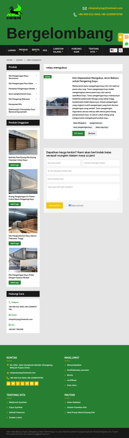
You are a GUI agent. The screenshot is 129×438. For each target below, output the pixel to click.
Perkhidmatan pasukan (78, 370)
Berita (35, 50)
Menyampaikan (74, 365)
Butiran (91, 133)
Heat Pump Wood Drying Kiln (81, 412)
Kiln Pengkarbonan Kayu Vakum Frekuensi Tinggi (23, 237)
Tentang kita (94, 50)
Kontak (12, 357)
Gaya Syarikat (15, 407)
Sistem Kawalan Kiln (77, 407)
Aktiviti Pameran (17, 412)
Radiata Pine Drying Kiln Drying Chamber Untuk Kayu (22, 158)
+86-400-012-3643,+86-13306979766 (100, 14)
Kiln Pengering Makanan (19, 99)
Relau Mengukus (79, 123)
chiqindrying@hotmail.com (105, 8)
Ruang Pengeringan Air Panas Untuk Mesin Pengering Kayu (22, 197)
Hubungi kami (77, 50)
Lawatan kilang (58, 50)
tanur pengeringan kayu (82, 127)
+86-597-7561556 (16, 329)
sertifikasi (71, 380)
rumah (9, 60)
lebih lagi (15, 165)
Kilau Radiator (74, 402)
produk (23, 50)
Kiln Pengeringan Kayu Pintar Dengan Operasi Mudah (21, 276)
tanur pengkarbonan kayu (20, 94)
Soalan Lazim (15, 417)
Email (78, 133)
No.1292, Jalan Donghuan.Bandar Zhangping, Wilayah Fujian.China (31, 366)
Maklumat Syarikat (18, 402)
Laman (12, 50)
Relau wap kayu (102, 127)
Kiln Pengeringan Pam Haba (21, 83)
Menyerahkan (54, 205)
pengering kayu (96, 123)
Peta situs (72, 385)
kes (45, 50)
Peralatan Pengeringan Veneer (22, 89)
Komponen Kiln (15, 104)
